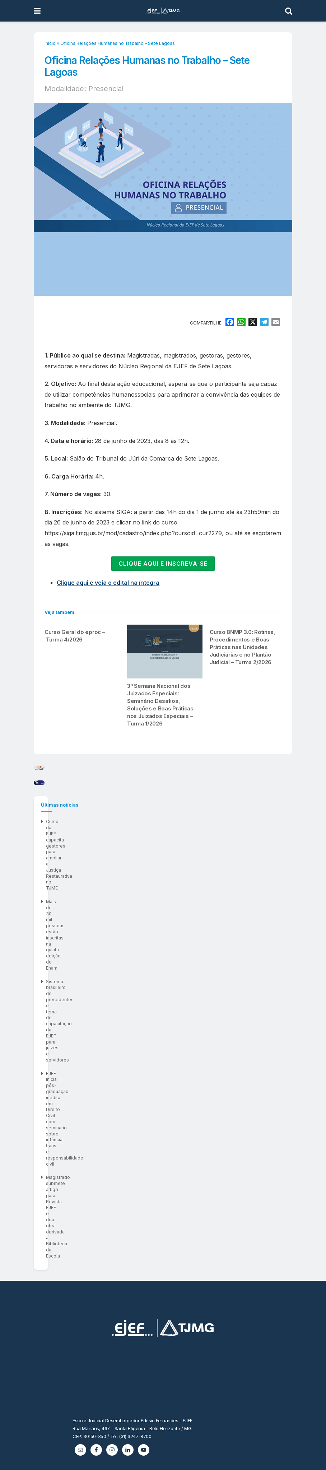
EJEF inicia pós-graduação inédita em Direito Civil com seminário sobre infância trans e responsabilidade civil (161, 1065)
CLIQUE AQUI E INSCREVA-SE (163, 563)
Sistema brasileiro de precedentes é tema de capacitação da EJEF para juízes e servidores (142, 1051)
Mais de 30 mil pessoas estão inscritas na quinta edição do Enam (115, 1037)
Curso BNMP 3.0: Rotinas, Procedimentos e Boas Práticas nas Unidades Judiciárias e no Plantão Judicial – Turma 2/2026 (242, 647)
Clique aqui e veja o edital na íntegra (108, 582)
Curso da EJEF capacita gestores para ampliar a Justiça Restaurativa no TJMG (128, 1024)
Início (50, 43)
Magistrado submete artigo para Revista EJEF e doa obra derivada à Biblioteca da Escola (139, 1078)
